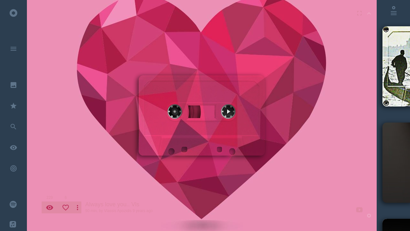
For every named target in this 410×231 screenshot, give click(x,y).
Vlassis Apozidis (118, 211)
